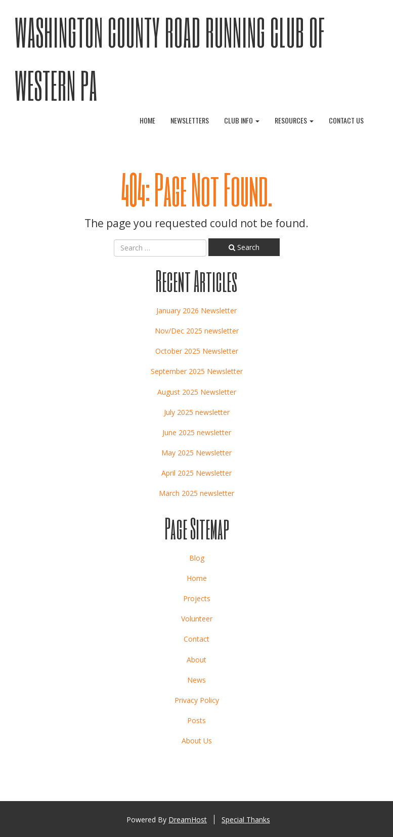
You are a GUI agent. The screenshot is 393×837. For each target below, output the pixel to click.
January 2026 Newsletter (196, 310)
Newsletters (189, 120)
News (196, 680)
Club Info (241, 120)
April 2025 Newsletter (196, 473)
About (196, 659)
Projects (196, 598)
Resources (294, 120)
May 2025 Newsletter (196, 452)
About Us (197, 740)
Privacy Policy (196, 700)
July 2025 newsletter (197, 412)
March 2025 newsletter (196, 493)
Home (147, 120)
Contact (196, 639)
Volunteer (196, 618)
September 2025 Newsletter (197, 371)
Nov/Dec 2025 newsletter (197, 331)
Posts (196, 720)
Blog (196, 558)
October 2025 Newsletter (196, 351)
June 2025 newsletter (196, 432)
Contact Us (346, 120)
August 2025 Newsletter (196, 392)
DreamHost (187, 819)
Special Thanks (246, 819)
